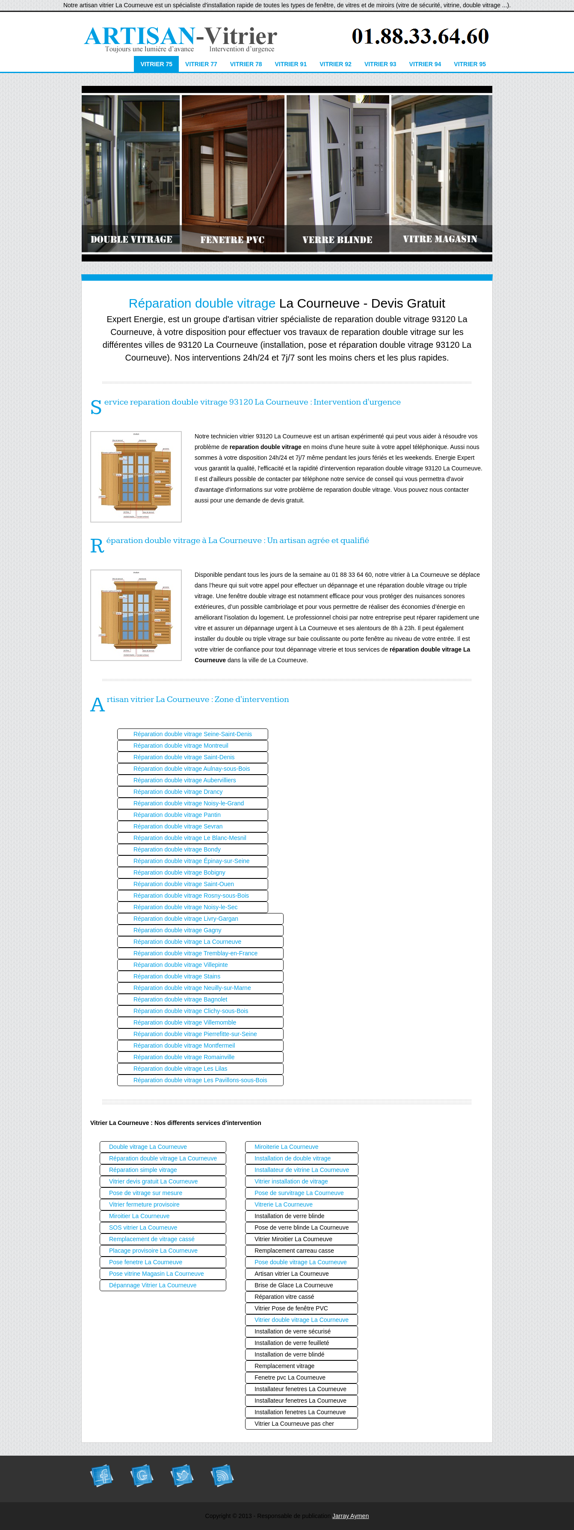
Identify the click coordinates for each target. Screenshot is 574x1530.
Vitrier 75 (156, 64)
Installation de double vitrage (292, 1158)
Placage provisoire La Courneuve (153, 1250)
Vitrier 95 (470, 64)
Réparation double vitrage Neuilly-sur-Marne (192, 987)
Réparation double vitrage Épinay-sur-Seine (191, 861)
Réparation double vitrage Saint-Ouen (183, 884)
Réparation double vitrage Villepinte (180, 964)
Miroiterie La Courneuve (286, 1146)
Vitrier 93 (380, 64)
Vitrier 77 (201, 64)
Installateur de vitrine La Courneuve (301, 1169)
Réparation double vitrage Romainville (184, 1057)
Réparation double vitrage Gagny (177, 930)
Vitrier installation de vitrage (291, 1181)
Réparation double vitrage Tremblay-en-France (195, 953)
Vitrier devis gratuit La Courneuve (153, 1181)
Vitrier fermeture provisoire (144, 1204)
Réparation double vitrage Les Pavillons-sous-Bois (200, 1080)
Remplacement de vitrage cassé (152, 1239)
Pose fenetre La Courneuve (145, 1262)
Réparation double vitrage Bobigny (179, 872)
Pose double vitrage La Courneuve (300, 1262)
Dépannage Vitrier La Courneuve (152, 1285)
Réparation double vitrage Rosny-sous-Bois (191, 895)
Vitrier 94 (425, 64)
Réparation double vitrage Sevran (178, 826)
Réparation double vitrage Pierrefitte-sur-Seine (195, 1034)
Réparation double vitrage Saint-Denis (184, 757)
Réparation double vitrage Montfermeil (184, 1045)
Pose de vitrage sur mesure (145, 1192)
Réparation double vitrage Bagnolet (180, 999)
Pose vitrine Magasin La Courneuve (156, 1273)
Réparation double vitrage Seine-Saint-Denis (192, 734)
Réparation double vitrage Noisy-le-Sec (185, 907)
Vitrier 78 (246, 64)
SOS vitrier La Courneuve (143, 1227)
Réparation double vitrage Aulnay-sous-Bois (191, 768)
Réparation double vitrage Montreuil (180, 745)
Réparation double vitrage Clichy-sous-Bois (190, 1010)
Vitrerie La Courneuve (283, 1204)
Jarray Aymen (350, 1515)
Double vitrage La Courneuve (148, 1146)
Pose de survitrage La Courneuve (299, 1192)
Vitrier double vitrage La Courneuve (301, 1319)
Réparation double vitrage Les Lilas (180, 1068)
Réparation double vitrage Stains (176, 976)
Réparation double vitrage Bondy (177, 849)
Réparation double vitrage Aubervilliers (184, 780)
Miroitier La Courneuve (139, 1216)
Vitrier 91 (291, 64)
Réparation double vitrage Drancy (178, 791)
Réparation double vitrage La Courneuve (187, 941)
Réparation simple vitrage (143, 1169)
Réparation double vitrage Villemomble (184, 1022)
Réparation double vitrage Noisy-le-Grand (188, 803)
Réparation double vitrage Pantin (177, 814)
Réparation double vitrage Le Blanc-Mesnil (189, 837)
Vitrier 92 (336, 64)
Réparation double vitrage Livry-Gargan (185, 918)
